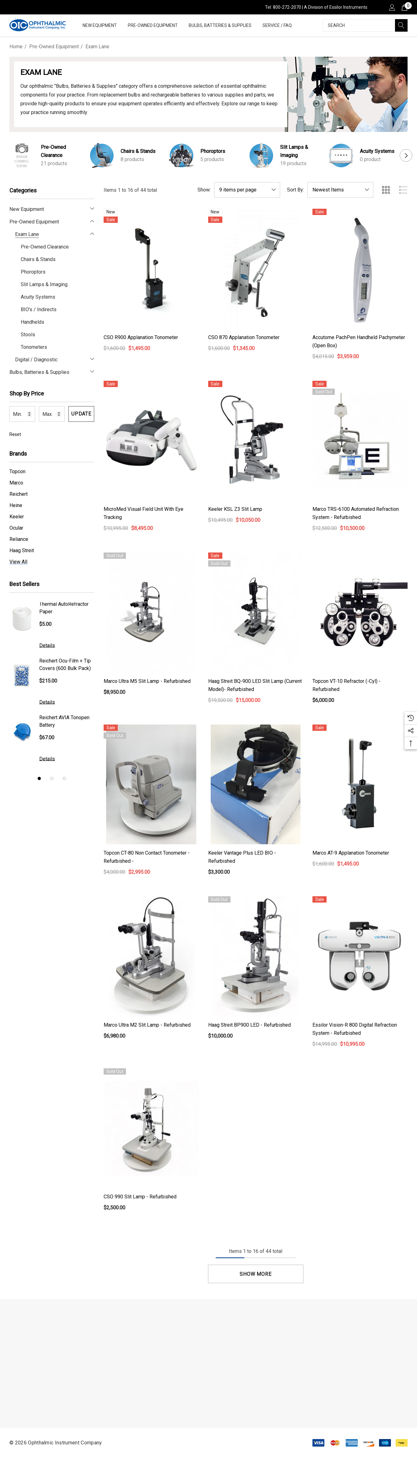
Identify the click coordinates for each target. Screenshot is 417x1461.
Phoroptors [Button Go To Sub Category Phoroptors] (212, 151)
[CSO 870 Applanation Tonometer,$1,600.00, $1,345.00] (255, 269)
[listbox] (340, 190)
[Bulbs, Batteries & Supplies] (220, 26)
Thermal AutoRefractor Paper (64, 608)
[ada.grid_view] (385, 190)
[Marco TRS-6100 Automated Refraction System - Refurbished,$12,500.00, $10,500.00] (360, 441)
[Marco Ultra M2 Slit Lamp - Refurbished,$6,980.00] (151, 956)
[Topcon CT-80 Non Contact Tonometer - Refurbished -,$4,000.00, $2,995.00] (151, 785)
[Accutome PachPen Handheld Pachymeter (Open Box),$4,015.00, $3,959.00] (360, 269)
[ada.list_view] (403, 190)
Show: (204, 189)
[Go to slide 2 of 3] (51, 778)
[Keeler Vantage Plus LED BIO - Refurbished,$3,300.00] (255, 785)
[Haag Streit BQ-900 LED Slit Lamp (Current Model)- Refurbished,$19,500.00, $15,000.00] (255, 612)
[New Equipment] (100, 26)
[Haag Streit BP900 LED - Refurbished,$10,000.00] (255, 956)
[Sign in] (392, 7)
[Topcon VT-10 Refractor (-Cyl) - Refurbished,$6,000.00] (360, 612)
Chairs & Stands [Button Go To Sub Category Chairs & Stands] (138, 151)
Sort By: (295, 189)
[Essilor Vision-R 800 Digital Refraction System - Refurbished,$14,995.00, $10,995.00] (360, 956)
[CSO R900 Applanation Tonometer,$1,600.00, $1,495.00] (151, 269)
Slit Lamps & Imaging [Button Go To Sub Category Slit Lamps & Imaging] (294, 151)
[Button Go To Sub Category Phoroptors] (181, 155)
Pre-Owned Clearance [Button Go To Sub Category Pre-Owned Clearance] (53, 151)
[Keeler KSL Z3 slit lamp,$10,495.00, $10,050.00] (255, 441)
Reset (15, 434)
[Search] (401, 25)
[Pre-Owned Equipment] (153, 26)
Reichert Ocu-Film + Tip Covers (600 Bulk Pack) (65, 664)
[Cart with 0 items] (404, 7)
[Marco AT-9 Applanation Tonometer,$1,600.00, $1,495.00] (360, 785)
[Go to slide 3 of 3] (64, 778)
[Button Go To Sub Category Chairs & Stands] (101, 155)
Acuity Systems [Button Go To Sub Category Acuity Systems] (377, 151)
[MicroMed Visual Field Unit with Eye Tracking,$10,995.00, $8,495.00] (151, 441)
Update (81, 414)
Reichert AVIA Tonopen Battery (64, 721)
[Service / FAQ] (277, 26)
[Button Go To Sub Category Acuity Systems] (341, 155)
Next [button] (406, 155)
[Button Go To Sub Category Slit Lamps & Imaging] (261, 155)
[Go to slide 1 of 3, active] (39, 778)
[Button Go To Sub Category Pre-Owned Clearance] (22, 155)
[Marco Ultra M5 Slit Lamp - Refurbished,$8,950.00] (151, 612)
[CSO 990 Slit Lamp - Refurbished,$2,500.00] (151, 1128)
